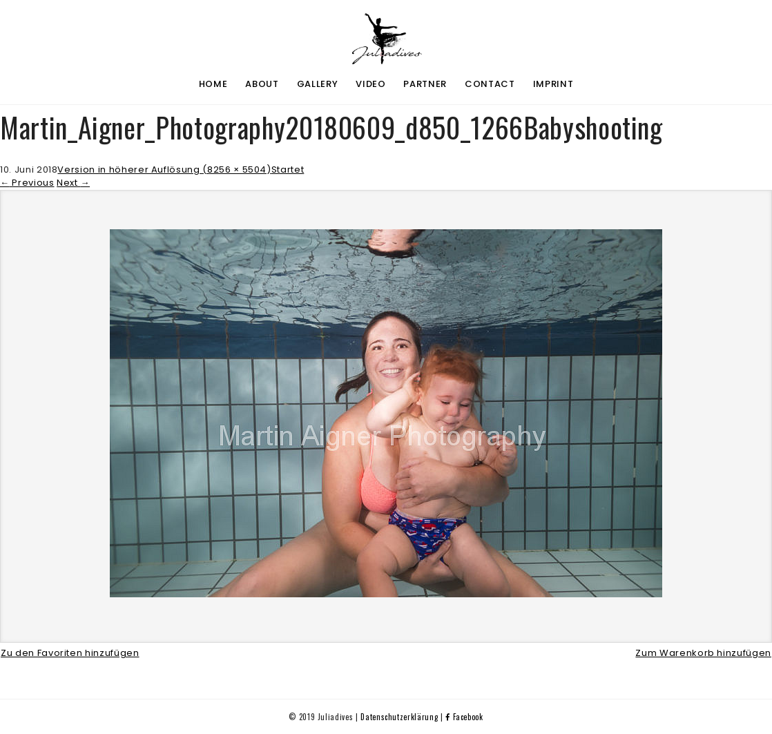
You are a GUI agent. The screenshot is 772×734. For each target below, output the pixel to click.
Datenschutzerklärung (399, 716)
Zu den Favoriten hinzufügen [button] (70, 652)
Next (73, 182)
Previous (27, 182)
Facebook (464, 716)
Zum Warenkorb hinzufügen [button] (703, 652)
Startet (288, 169)
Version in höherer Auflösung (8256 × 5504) (164, 169)
